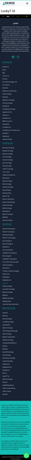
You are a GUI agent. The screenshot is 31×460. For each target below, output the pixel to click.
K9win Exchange (7, 208)
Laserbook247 (6, 325)
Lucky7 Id (5, 283)
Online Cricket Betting (8, 388)
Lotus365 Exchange (8, 322)
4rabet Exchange (7, 205)
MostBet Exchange (7, 151)
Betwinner (5, 88)
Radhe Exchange (7, 181)
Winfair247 (5, 133)
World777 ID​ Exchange (8, 238)
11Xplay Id (5, 295)
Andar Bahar (6, 277)
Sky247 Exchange (7, 328)
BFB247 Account (7, 121)
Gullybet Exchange (7, 340)
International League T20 (9, 82)
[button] (27, 3)
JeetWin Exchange (7, 187)
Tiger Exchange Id (7, 265)
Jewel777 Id (5, 376)
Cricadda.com (6, 127)
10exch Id (5, 316)
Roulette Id (5, 67)
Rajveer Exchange (7, 292)
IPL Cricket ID (6, 85)
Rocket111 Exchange (7, 352)
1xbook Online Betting (8, 202)
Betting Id (5, 97)
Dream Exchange (7, 220)
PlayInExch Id (6, 364)
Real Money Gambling (8, 358)
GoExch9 (5, 313)
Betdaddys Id (6, 211)
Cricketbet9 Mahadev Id (9, 343)
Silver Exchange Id (7, 244)
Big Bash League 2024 (8, 337)
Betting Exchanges (7, 235)
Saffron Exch (6, 274)
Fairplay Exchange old (8, 175)
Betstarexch (5, 178)
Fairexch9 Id (5, 268)
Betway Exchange (7, 154)
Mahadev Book (6, 301)
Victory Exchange (7, 103)
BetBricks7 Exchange (8, 100)
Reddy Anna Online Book (9, 91)
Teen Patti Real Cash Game (10, 304)
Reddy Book (5, 136)
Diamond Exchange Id (8, 229)
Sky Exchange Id (7, 241)
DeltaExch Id (6, 247)
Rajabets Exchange (7, 298)
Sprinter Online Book (8, 199)
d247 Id (4, 373)
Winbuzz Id (5, 115)
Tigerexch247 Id (7, 112)
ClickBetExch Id (6, 280)
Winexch (4, 382)
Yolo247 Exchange (7, 169)
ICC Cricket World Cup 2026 (10, 262)
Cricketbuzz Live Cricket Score (11, 130)
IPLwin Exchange (7, 319)
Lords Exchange (6, 157)
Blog (3, 73)
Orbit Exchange (6, 94)
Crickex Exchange (7, 361)
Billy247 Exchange (7, 214)
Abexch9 (5, 394)
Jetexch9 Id (5, 124)
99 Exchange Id (6, 256)
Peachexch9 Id (6, 193)
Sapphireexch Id (7, 367)
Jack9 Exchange (7, 139)
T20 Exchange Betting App (10, 331)
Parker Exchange (7, 286)
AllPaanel (5, 349)
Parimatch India (7, 166)
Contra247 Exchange (8, 289)
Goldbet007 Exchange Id (9, 253)
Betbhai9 (5, 217)
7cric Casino (6, 172)
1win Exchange (6, 355)
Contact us (5, 76)
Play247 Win (6, 196)
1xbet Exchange (6, 334)
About (4, 70)
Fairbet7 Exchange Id (8, 232)
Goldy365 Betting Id (8, 385)
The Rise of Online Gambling (10, 271)
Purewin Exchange (7, 160)
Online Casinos (6, 391)
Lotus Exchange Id (7, 250)
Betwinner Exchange (8, 148)
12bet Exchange (6, 184)
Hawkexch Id (6, 370)
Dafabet (4, 346)
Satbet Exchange (7, 379)
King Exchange (6, 190)
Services (4, 79)
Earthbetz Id (5, 106)
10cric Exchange (7, 163)
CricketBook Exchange (8, 109)
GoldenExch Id (6, 118)
